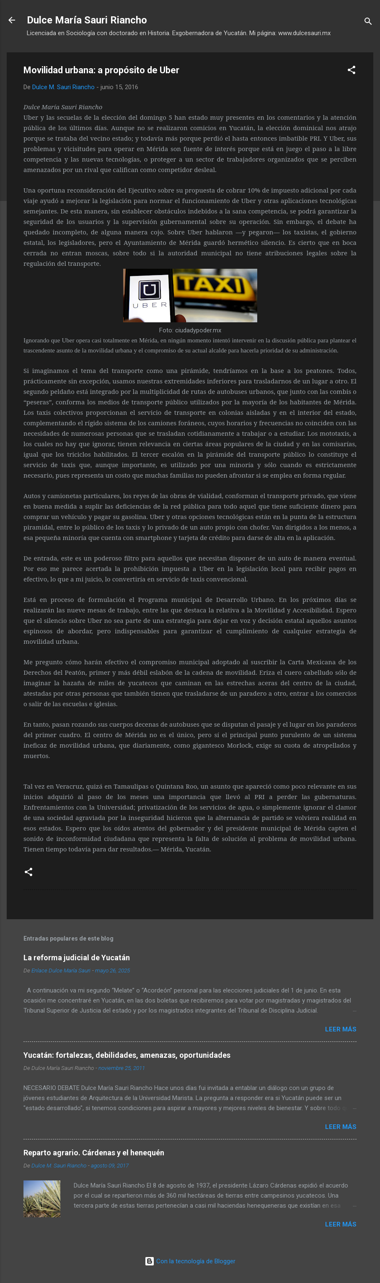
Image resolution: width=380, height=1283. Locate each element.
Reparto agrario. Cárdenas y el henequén (93, 1152)
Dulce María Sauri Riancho (87, 20)
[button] (351, 71)
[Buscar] (368, 23)
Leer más (341, 1029)
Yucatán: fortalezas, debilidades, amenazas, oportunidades (126, 1055)
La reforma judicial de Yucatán (76, 957)
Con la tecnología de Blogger (190, 1261)
